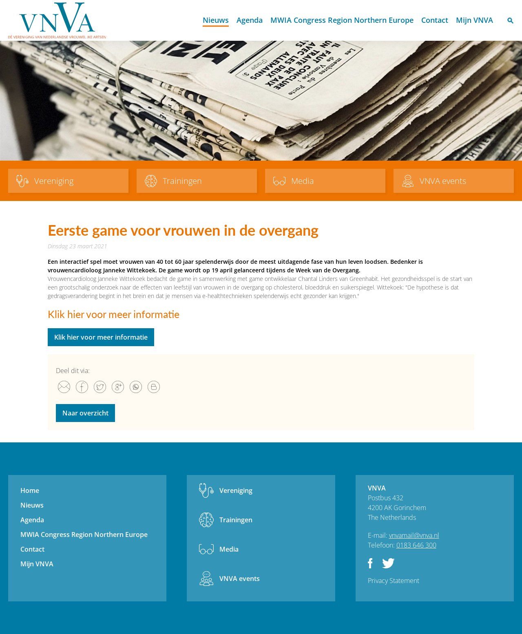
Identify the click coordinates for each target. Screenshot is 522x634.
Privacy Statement (393, 580)
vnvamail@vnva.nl (414, 535)
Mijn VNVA (474, 20)
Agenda (250, 20)
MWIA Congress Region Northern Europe (342, 20)
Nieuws (216, 20)
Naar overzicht (85, 413)
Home (191, 21)
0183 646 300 (416, 545)
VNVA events (239, 578)
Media (229, 549)
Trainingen (235, 519)
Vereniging (235, 490)
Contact (434, 20)
